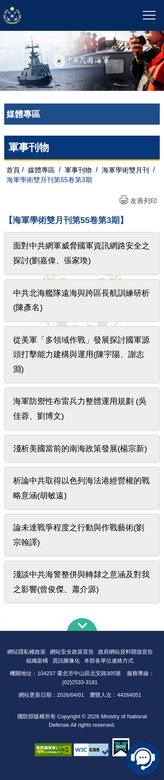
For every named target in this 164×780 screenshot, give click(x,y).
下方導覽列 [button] (82, 624)
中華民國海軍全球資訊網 (52, 15)
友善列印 (143, 201)
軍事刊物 (28, 147)
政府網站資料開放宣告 (125, 652)
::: (2, 615)
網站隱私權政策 (26, 652)
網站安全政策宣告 (72, 652)
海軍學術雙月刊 (125, 169)
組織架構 (37, 660)
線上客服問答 (143, 759)
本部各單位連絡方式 (109, 660)
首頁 (13, 169)
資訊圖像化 (66, 660)
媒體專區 (41, 169)
